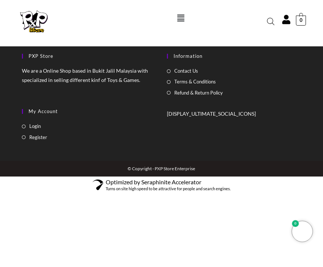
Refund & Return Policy (198, 93)
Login (35, 126)
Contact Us (186, 71)
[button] (181, 18)
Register (38, 137)
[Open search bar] (270, 21)
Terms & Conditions (195, 82)
